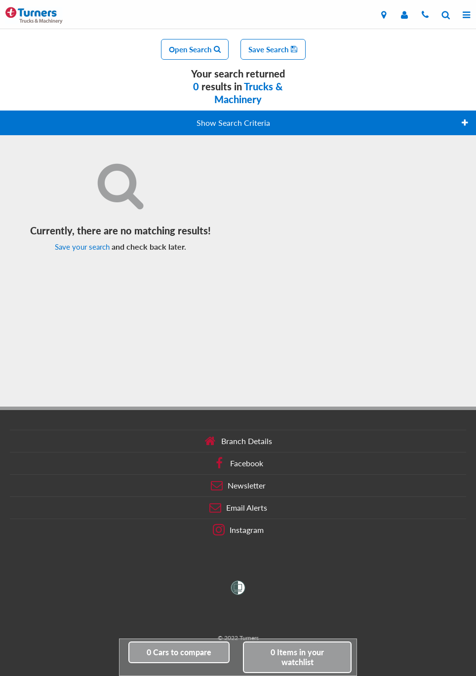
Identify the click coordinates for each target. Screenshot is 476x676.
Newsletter (238, 485)
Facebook (238, 463)
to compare (179, 652)
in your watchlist (297, 657)
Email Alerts (238, 508)
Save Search (273, 49)
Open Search (195, 49)
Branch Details (238, 441)
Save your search (82, 246)
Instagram (238, 530)
